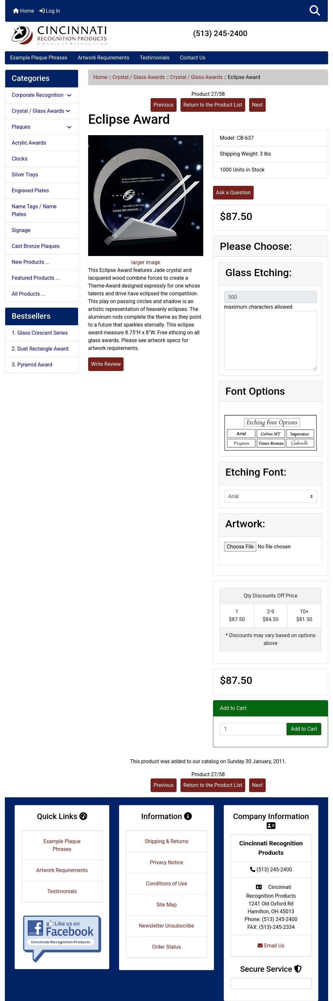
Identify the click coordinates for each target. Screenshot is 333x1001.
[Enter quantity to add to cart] (253, 729)
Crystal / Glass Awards (139, 77)
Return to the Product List (212, 105)
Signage (21, 230)
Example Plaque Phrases (38, 58)
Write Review (106, 364)
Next (257, 105)
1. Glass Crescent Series (40, 333)
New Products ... (31, 262)
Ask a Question (233, 192)
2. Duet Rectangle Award (40, 349)
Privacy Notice (166, 862)
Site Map (166, 905)
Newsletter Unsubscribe (166, 926)
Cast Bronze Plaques (36, 246)
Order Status (166, 947)
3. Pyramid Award (32, 365)
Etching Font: (255, 472)
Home (23, 11)
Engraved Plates (30, 190)
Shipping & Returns (167, 841)
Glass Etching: (258, 272)
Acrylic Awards (29, 143)
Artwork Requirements (103, 58)
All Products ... (28, 294)
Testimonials (154, 58)
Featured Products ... (36, 278)
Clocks (19, 159)
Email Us (271, 946)
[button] (315, 11)
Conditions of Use (166, 883)
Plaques (42, 127)
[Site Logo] (59, 34)
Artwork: (245, 524)
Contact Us (193, 58)
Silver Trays (25, 175)
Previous (163, 105)
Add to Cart (304, 729)
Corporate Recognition (42, 95)
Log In (49, 11)
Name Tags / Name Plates (34, 210)
